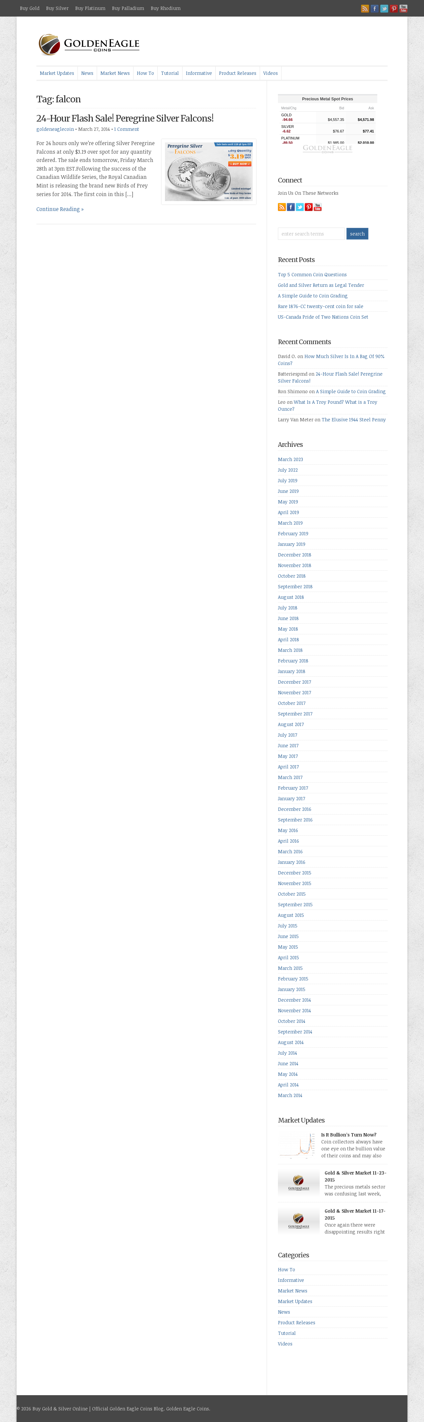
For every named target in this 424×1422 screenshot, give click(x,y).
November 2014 (294, 1010)
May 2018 (288, 629)
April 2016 (288, 841)
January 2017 (291, 798)
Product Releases (237, 73)
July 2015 (287, 925)
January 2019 (291, 544)
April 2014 (288, 1084)
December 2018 (294, 555)
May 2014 (288, 1074)
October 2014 (291, 1021)
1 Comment (126, 129)
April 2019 (288, 512)
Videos (270, 73)
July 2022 (288, 470)
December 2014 (294, 1000)
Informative (199, 73)
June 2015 (288, 936)
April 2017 (288, 767)
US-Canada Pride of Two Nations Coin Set (323, 317)
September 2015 (295, 904)
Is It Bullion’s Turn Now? (349, 1135)
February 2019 (293, 533)
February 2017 (293, 788)
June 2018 (288, 618)
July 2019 (287, 480)
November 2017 (294, 692)
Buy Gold (29, 8)
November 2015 (294, 883)
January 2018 (291, 671)
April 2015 (288, 957)
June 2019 (288, 491)
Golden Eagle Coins (187, 1408)
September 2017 (295, 714)
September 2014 (295, 1031)
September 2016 (295, 819)
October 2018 (292, 576)
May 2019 (288, 502)
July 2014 (287, 1053)
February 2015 (293, 978)
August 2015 (291, 915)
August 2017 (291, 724)
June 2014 (288, 1063)
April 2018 (288, 639)
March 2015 (290, 968)
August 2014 (291, 1042)
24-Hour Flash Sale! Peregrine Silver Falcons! (125, 118)
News (87, 73)
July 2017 (287, 735)
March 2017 (290, 777)
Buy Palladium (128, 8)
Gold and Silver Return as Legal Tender (321, 285)
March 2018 (290, 650)
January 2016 (291, 862)
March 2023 (290, 459)
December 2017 (294, 682)
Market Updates (57, 73)
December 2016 (294, 809)
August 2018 (291, 597)
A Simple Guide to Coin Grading (313, 295)
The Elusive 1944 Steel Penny (354, 419)
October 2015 (292, 894)
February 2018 (293, 661)
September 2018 (295, 586)
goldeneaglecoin (55, 129)
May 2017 (288, 756)
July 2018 (287, 608)
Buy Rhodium (166, 8)
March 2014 (290, 1095)
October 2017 (291, 703)
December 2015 (294, 872)
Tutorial (170, 73)
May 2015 (288, 947)
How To (145, 73)
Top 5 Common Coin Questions (312, 274)
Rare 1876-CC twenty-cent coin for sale (320, 306)
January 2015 (291, 989)
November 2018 (294, 565)
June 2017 (288, 745)
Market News (115, 73)
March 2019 (290, 523)
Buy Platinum (90, 8)
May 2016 (288, 830)
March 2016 (290, 851)
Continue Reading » (60, 209)
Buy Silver (57, 8)
